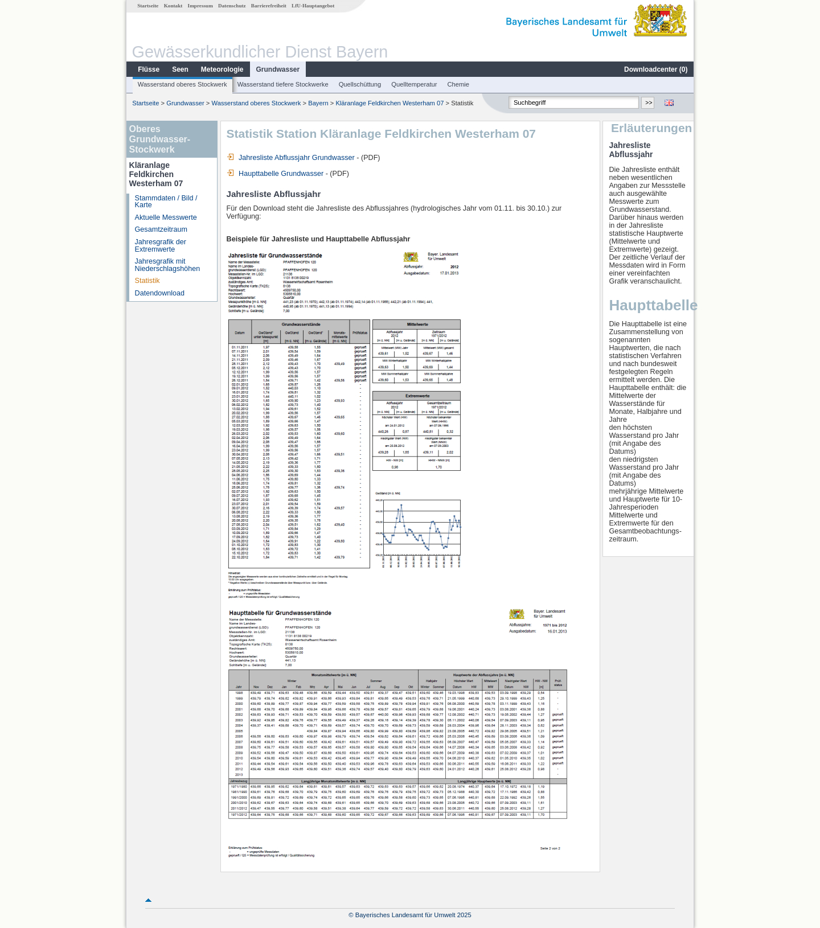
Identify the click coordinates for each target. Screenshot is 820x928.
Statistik (147, 281)
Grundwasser (278, 69)
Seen (180, 69)
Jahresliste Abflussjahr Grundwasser (291, 158)
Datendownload (160, 293)
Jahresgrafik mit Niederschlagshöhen (167, 265)
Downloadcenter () (655, 69)
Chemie (459, 84)
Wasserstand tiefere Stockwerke (283, 84)
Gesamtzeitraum (161, 229)
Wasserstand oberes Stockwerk (182, 84)
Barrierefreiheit (268, 6)
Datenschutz (232, 6)
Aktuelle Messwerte (166, 217)
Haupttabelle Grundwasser (275, 174)
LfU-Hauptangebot (313, 6)
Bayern (318, 103)
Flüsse (148, 69)
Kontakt (173, 6)
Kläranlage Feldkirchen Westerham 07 (389, 103)
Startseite (147, 6)
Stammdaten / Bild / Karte (166, 202)
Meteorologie (222, 69)
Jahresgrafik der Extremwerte (160, 245)
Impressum (200, 6)
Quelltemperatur (414, 84)
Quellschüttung (360, 84)
